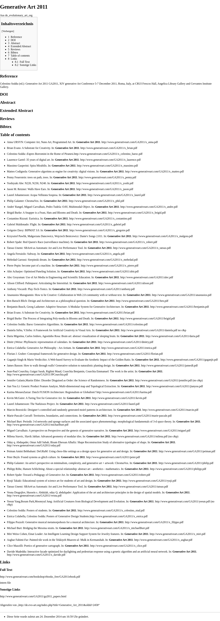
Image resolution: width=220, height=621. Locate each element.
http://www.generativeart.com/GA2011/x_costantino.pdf (100, 218)
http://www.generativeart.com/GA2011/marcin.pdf (170, 409)
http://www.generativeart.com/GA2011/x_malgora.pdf (163, 236)
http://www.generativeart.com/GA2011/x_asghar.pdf (163, 539)
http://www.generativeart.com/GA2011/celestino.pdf (119, 324)
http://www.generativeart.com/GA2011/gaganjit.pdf (189, 359)
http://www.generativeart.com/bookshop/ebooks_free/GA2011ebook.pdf (40, 576)
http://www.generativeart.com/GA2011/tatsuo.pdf (140, 486)
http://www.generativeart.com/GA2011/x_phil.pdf (96, 200)
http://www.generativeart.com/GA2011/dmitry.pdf (125, 342)
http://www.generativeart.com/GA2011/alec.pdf (146, 277)
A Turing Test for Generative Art (44, 398)
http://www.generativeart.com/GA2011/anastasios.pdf (182, 294)
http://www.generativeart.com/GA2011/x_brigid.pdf (137, 212)
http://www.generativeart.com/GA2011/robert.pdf (122, 474)
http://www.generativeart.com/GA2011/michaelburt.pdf (37, 424)
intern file (5, 582)
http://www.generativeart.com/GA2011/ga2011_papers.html (33, 596)
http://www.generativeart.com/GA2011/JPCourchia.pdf (37, 374)
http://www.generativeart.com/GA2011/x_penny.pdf (107, 177)
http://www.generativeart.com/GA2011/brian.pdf (108, 312)
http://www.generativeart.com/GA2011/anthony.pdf (106, 289)
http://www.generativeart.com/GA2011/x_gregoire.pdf (99, 230)
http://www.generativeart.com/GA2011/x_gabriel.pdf (96, 224)
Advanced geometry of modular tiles (61, 436)
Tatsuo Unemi (14, 247)
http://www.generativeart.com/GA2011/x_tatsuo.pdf (142, 247)
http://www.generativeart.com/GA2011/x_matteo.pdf (154, 171)
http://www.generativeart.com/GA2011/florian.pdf (135, 353)
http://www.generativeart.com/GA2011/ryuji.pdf (149, 480)
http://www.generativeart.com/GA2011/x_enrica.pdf (119, 516)
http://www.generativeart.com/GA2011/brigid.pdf (147, 318)
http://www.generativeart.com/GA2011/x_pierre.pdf (109, 265)
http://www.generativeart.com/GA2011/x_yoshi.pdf (104, 183)
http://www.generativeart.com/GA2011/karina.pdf (124, 392)
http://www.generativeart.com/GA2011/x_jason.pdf (104, 189)
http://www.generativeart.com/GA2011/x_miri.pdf (177, 533)
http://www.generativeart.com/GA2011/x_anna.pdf (130, 142)
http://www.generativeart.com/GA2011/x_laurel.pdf (116, 195)
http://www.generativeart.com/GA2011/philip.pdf (186, 463)
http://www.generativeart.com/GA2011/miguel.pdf (162, 430)
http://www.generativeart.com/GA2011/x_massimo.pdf (107, 165)
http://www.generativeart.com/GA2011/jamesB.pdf (169, 365)
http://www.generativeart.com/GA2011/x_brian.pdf (109, 147)
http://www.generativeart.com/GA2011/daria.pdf (173, 336)
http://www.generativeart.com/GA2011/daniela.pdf (149, 330)
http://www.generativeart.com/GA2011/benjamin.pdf (179, 306)
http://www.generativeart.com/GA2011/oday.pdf (33, 445)
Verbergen (8, 31)
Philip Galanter (15, 200)
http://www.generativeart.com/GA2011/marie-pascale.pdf (140, 415)
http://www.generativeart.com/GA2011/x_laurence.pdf (110, 159)
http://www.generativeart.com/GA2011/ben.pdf (142, 300)
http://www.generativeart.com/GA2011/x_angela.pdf (95, 253)
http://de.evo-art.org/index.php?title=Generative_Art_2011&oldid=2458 (59, 605)
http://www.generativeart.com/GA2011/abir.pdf (112, 271)
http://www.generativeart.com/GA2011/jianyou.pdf (174, 386)
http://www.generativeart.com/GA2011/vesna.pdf (34, 495)
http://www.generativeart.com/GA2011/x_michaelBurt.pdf (117, 528)
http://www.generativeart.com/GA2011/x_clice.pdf (118, 545)
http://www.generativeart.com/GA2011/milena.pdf (139, 436)
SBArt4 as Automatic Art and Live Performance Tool (53, 247)
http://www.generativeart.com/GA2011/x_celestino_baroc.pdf (108, 153)
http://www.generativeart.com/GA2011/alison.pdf (125, 283)
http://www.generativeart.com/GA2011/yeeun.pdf (182, 501)
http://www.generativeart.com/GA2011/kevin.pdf (119, 398)
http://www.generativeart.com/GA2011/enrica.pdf (129, 347)
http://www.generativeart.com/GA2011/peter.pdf (113, 457)
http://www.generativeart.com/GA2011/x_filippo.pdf (154, 522)
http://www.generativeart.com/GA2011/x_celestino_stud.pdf (111, 510)
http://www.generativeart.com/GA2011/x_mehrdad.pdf (107, 259)
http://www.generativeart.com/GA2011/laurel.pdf (112, 403)
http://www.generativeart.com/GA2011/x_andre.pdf (148, 206)
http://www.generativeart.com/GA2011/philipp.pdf (178, 468)
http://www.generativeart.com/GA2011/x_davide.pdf (36, 554)
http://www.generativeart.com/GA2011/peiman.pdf (187, 451)
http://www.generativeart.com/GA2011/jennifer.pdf (163, 380)
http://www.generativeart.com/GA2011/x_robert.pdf (128, 242)
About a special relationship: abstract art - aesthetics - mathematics (83, 468)
